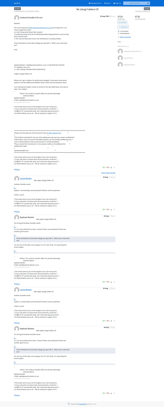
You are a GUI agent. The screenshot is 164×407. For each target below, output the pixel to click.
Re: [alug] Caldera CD (142, 11)
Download (123, 27)
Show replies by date (108, 173)
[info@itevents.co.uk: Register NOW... (27, 11)
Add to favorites (124, 37)
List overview (122, 22)
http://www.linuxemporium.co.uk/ (41, 28)
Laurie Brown (26, 178)
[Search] (148, 3)
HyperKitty (82, 404)
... (15, 188)
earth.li (17, 3)
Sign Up (117, 3)
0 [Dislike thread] (108, 167)
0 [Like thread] (104, 167)
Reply (17, 170)
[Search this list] (134, 3)
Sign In (107, 3)
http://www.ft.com (55, 133)
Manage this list (95, 3)
